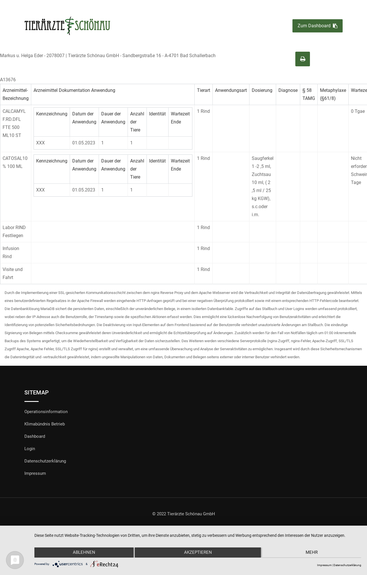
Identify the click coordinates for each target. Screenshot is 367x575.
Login (29, 448)
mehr (313, 552)
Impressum (35, 473)
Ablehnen (83, 552)
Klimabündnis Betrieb (44, 424)
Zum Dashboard (317, 26)
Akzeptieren (198, 552)
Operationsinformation (46, 411)
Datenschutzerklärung (45, 461)
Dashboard (34, 436)
